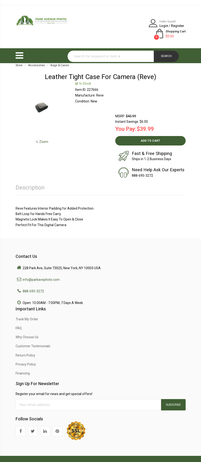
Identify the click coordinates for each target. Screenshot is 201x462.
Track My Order (27, 309)
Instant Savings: (127, 111)
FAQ (19, 318)
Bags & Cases (60, 55)
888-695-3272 (33, 281)
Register (142, 26)
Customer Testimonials (33, 336)
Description (30, 177)
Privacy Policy (26, 354)
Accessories (36, 55)
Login (128, 26)
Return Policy (25, 345)
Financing (23, 363)
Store (19, 55)
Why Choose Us (27, 327)
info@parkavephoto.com (41, 269)
